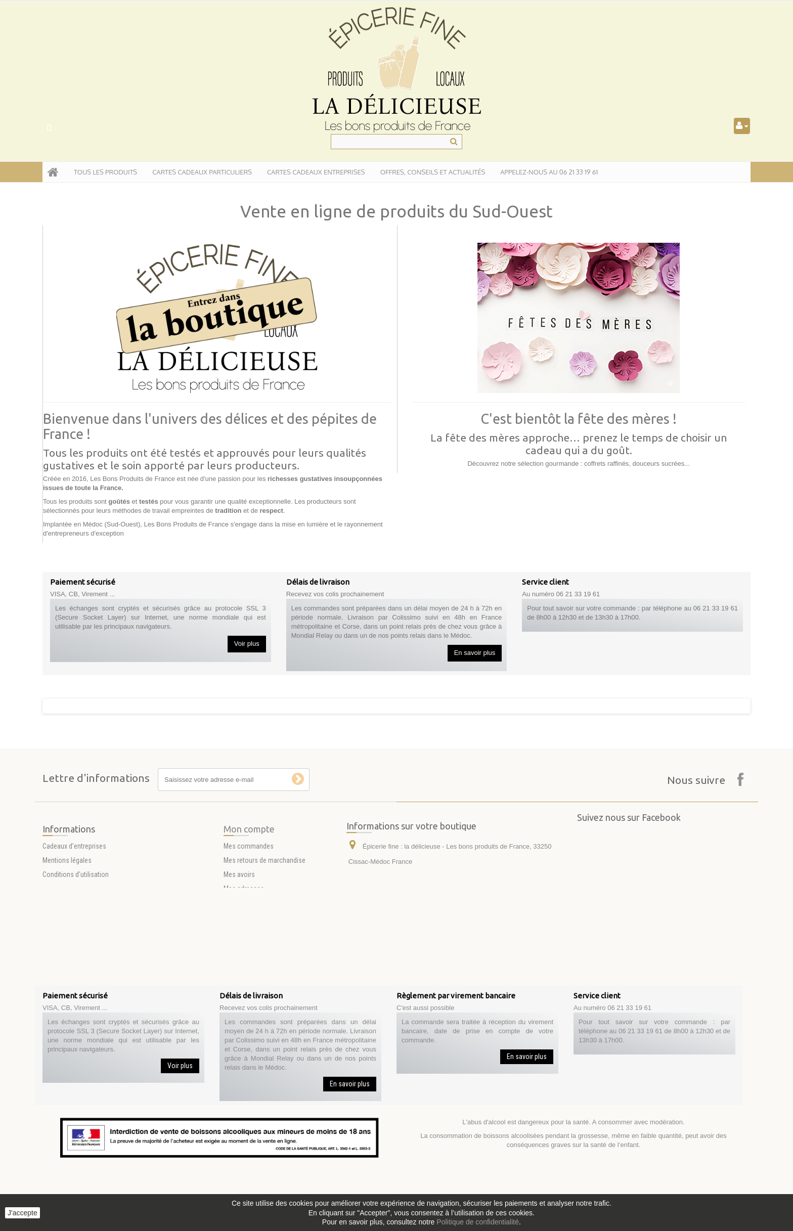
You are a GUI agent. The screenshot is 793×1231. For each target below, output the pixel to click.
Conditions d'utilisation (75, 923)
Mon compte (249, 877)
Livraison (55, 937)
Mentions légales (67, 909)
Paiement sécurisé (69, 965)
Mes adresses (244, 937)
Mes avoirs (239, 923)
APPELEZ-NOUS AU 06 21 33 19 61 (549, 172)
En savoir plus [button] (475, 652)
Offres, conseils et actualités (433, 172)
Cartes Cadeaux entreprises (316, 172)
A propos (55, 951)
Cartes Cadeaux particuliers (202, 172)
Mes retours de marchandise (264, 909)
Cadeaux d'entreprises (74, 895)
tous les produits (105, 172)
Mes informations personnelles (269, 951)
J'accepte (22, 1213)
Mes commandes (249, 895)
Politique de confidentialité (477, 1222)
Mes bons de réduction (256, 965)
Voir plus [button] (246, 643)
